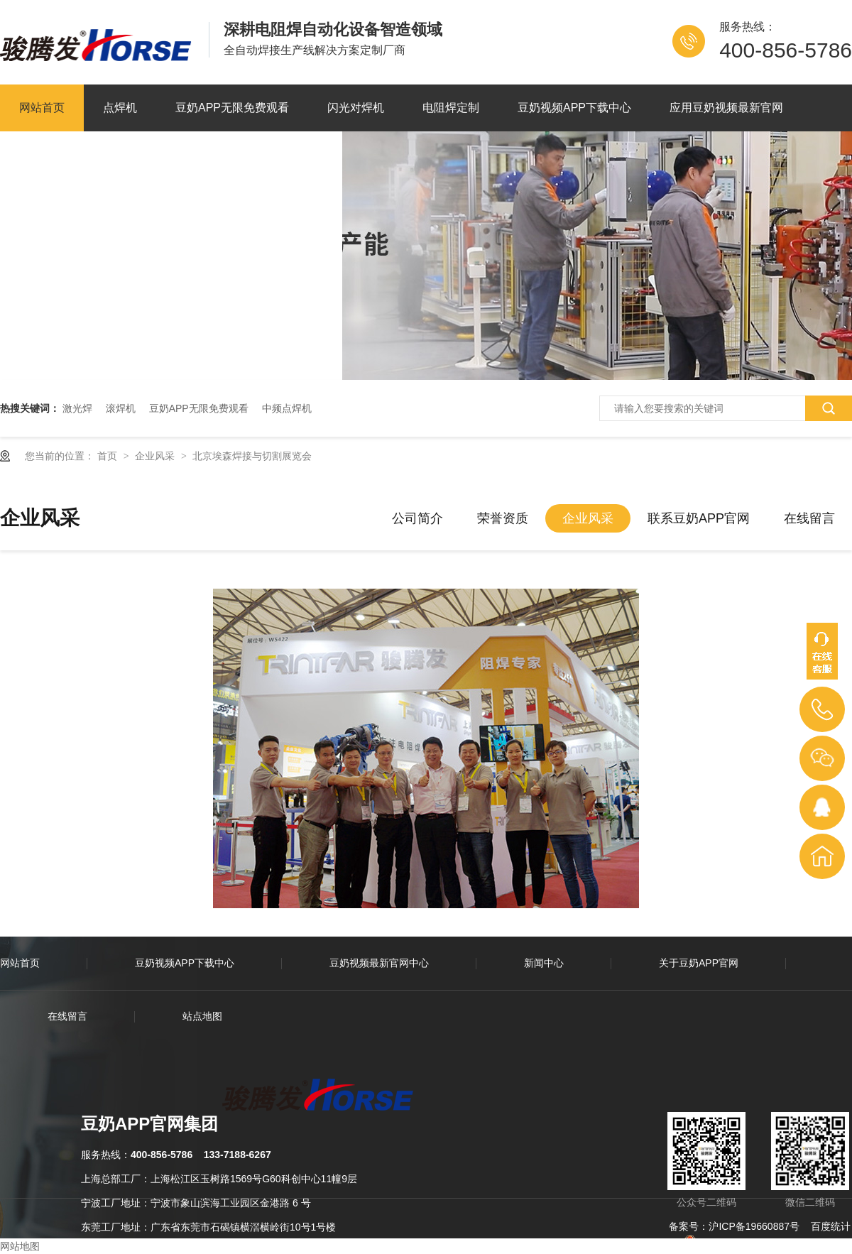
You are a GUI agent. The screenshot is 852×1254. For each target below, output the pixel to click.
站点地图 (202, 1016)
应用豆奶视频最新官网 (726, 108)
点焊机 (120, 108)
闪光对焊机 (355, 108)
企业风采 (156, 456)
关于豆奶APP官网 (148, 154)
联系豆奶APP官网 (277, 154)
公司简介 (417, 518)
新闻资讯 (42, 154)
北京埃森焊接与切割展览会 (252, 456)
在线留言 (809, 518)
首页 (108, 456)
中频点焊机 (287, 408)
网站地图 (20, 1246)
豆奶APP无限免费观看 (232, 108)
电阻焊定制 (450, 108)
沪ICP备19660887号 (754, 1226)
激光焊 (77, 408)
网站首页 (42, 108)
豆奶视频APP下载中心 (574, 108)
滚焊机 (121, 408)
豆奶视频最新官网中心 (379, 963)
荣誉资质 (502, 518)
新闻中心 (544, 963)
